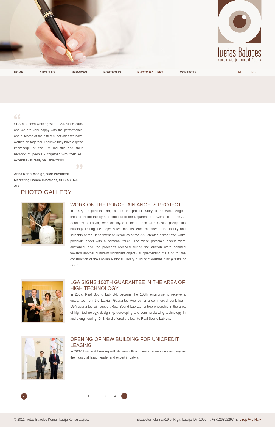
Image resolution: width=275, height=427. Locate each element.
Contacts (188, 72)
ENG (252, 72)
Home (18, 72)
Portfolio (112, 72)
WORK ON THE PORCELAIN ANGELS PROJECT (125, 205)
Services (79, 72)
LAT (239, 72)
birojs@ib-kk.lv (250, 420)
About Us (47, 72)
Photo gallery (150, 72)
